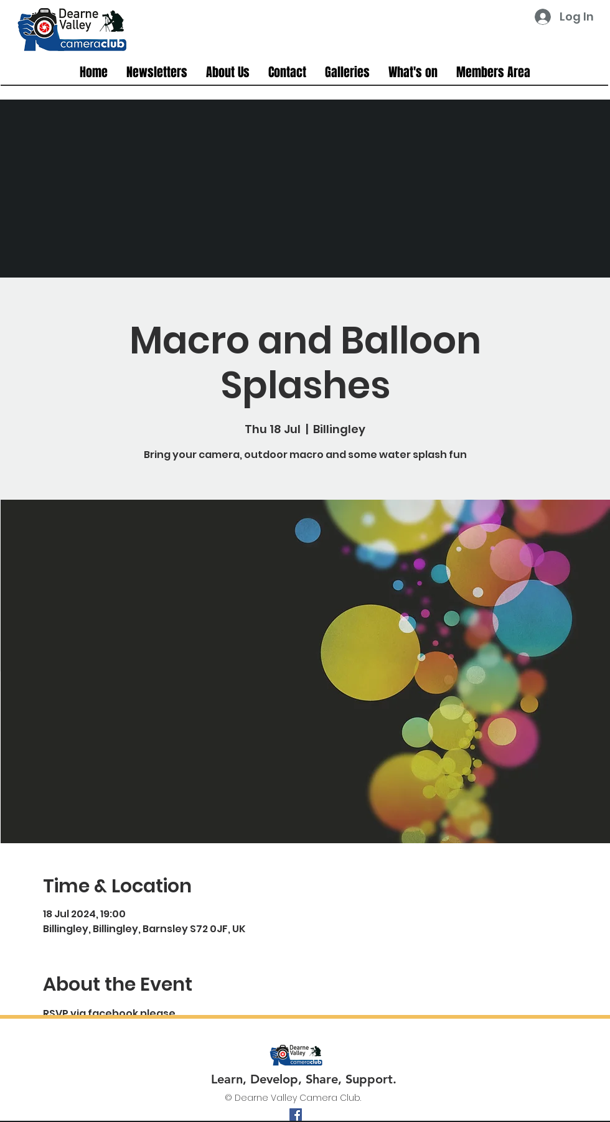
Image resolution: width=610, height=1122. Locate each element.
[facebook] (295, 1114)
